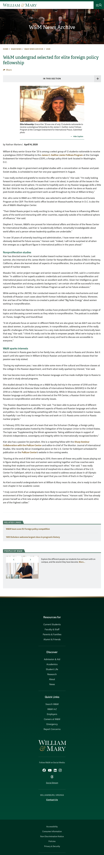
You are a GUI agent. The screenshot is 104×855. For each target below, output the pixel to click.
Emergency (52, 724)
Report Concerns (52, 729)
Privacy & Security (52, 846)
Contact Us (52, 799)
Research (52, 674)
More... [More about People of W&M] (82, 562)
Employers (52, 714)
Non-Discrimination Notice (52, 836)
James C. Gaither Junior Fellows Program (62, 155)
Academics (52, 664)
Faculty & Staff (52, 629)
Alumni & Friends (52, 639)
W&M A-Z (52, 709)
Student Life (52, 669)
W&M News (16, 49)
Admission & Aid (52, 659)
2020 (48, 49)
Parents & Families (52, 634)
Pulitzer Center (29, 452)
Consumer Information (52, 831)
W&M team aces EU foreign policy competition (28, 529)
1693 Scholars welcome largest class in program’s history (33, 537)
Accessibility (52, 827)
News (52, 684)
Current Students (52, 624)
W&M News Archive (52, 27)
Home (5, 49)
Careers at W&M (52, 719)
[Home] (20, 5)
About (52, 679)
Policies (52, 841)
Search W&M (52, 704)
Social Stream (52, 783)
